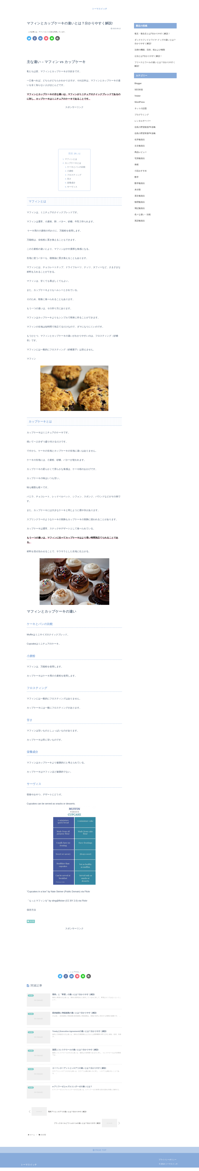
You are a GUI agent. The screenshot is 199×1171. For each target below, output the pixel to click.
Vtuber (138, 96)
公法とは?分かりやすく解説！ (148, 56)
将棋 (137, 164)
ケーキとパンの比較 (76, 167)
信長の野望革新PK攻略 (145, 133)
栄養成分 (71, 184)
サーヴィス (72, 188)
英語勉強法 (140, 220)
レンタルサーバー (143, 121)
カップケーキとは (73, 163)
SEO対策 (139, 89)
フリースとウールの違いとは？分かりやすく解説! (155, 64)
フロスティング (74, 176)
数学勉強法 (140, 183)
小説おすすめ (141, 171)
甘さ (69, 180)
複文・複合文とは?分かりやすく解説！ (152, 33)
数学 (137, 177)
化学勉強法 (140, 139)
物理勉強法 (140, 202)
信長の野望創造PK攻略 (145, 127)
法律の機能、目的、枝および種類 (150, 50)
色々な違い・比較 (143, 214)
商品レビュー (141, 152)
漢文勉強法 (140, 196)
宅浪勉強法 (140, 158)
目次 (70, 153)
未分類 (31, 923)
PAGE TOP (99, 1153)
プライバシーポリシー (167, 1163)
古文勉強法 (140, 146)
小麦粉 (70, 171)
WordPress (140, 102)
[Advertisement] (74, 49)
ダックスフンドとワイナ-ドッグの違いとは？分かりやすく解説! (155, 42)
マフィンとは (71, 159)
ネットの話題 (141, 108)
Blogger (138, 83)
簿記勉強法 (140, 208)
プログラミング (142, 114)
